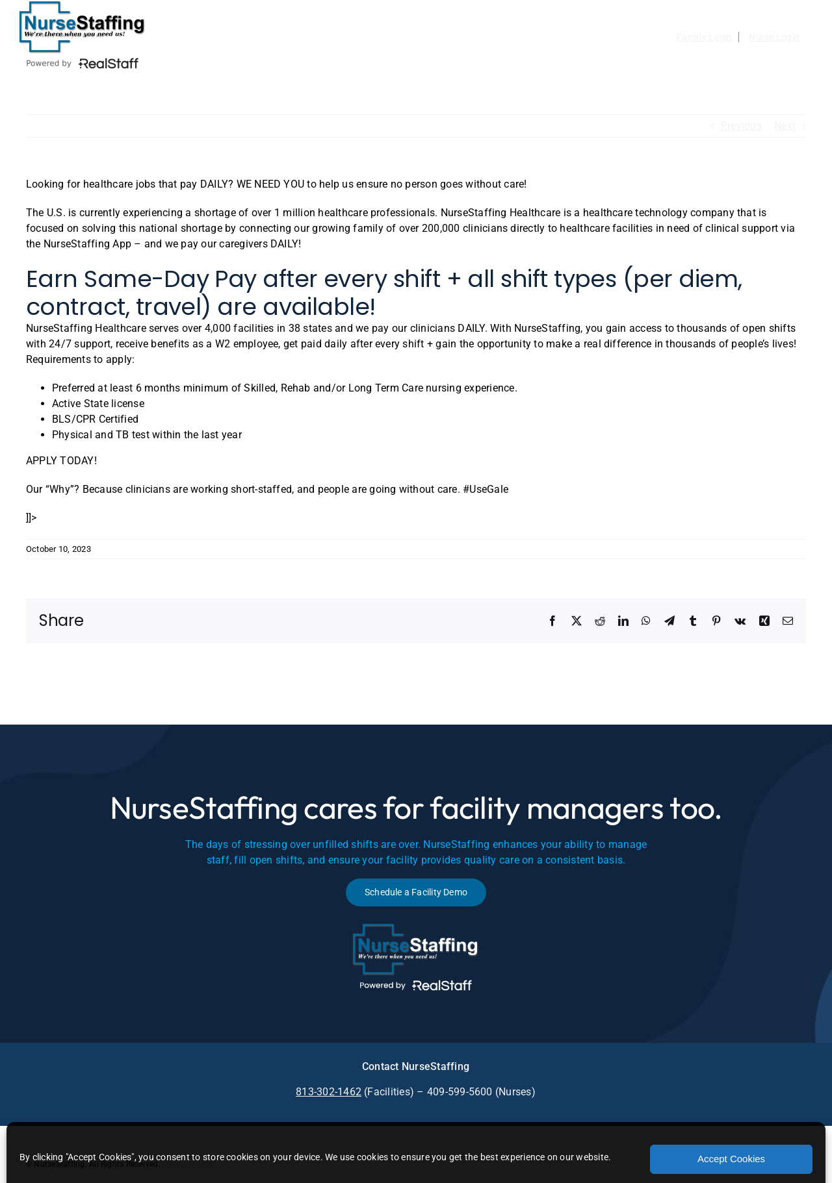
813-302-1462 (328, 1092)
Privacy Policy (188, 1164)
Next (785, 125)
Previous (741, 125)
